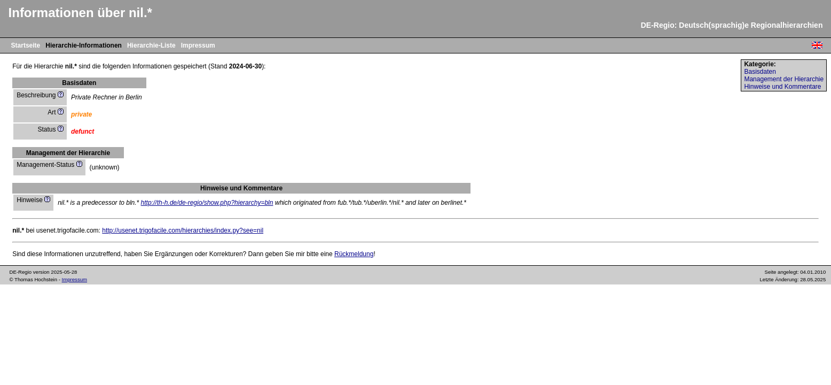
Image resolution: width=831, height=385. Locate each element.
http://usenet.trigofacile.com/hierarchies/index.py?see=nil (182, 230)
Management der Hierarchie (784, 79)
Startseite (26, 45)
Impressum (198, 45)
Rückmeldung (353, 254)
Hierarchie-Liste (151, 45)
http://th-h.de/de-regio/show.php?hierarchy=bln (207, 202)
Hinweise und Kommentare (782, 86)
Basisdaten (759, 71)
